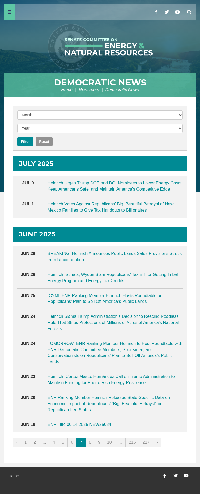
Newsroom (89, 90)
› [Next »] (157, 442)
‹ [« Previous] (17, 442)
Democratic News (100, 82)
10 (109, 442)
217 (146, 442)
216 (132, 442)
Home (67, 90)
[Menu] (9, 12)
